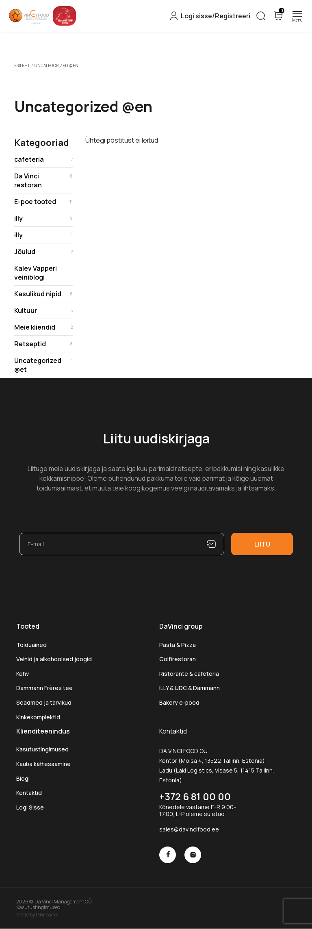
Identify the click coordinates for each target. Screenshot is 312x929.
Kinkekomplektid (38, 717)
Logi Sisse (30, 807)
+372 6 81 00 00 (195, 796)
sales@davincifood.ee (189, 829)
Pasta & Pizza (177, 645)
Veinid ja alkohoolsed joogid (54, 659)
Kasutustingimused (42, 749)
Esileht (22, 65)
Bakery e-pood (179, 702)
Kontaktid (29, 793)
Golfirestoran (177, 659)
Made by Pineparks (37, 914)
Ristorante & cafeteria (189, 673)
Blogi (23, 778)
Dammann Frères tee (44, 688)
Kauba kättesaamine (43, 764)
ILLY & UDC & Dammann (189, 688)
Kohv (22, 673)
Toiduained (31, 645)
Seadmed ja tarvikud (44, 702)
